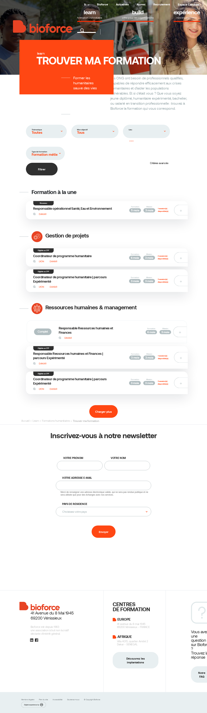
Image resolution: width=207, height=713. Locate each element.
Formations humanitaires (56, 420)
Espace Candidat (188, 4)
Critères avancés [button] (159, 163)
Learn (36, 420)
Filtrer (42, 169)
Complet (42, 331)
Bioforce (102, 4)
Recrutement (161, 4)
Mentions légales (28, 700)
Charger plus (103, 411)
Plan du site (43, 700)
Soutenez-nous (73, 700)
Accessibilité (58, 700)
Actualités (122, 4)
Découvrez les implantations (135, 660)
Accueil (25, 420)
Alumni (141, 4)
